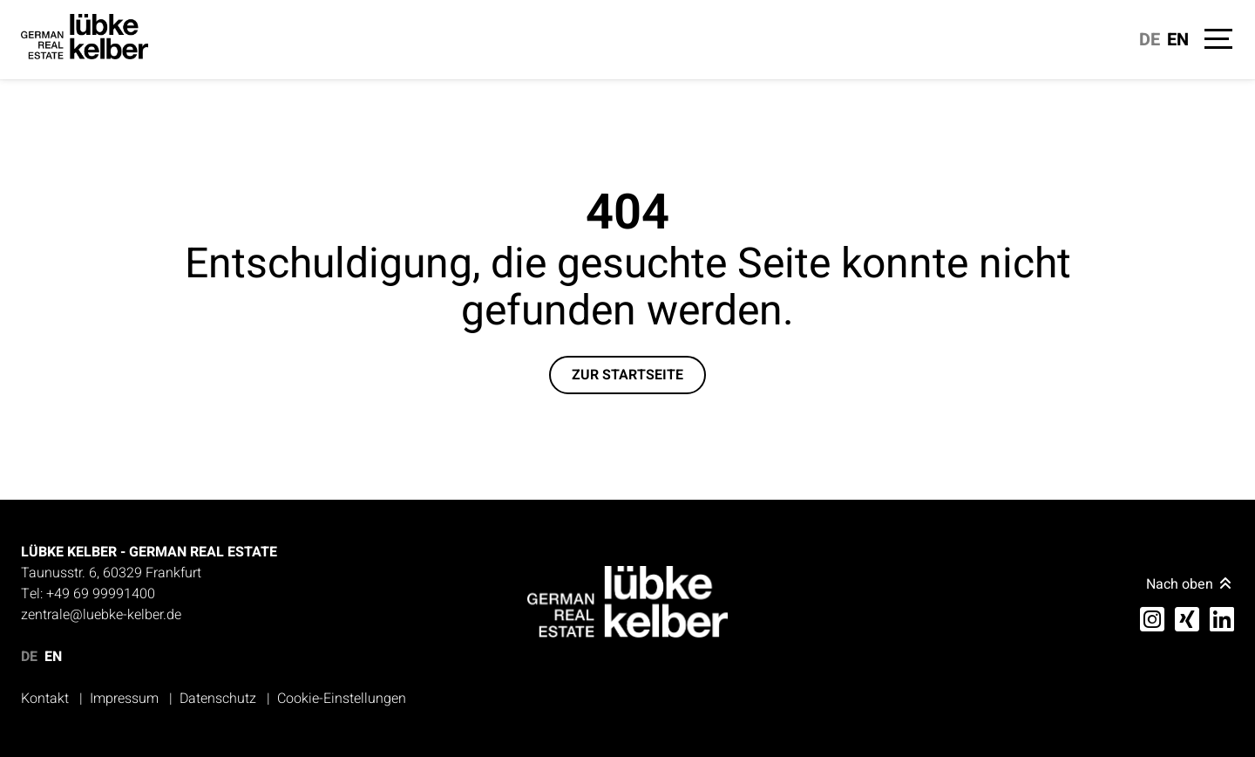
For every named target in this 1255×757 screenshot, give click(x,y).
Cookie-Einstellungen (341, 698)
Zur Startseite (627, 375)
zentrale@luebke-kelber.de (101, 614)
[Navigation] (1216, 42)
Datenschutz (218, 698)
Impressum (124, 698)
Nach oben (1190, 584)
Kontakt (45, 698)
